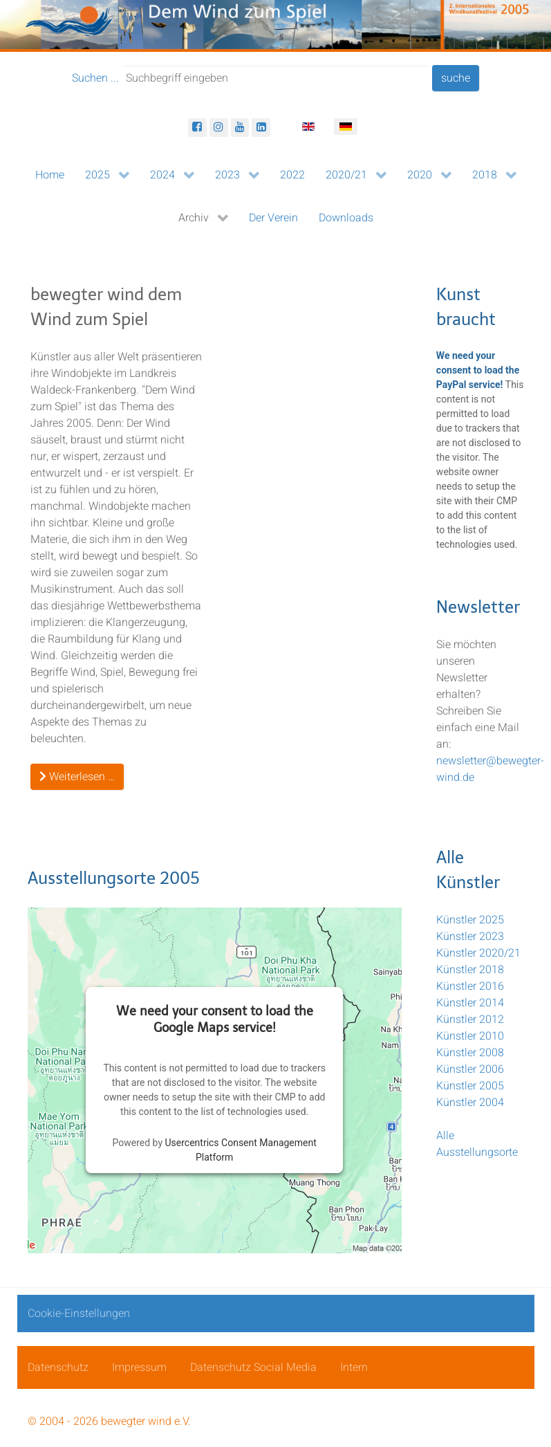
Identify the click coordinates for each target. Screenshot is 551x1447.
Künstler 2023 (470, 936)
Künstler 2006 (470, 1069)
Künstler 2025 (470, 920)
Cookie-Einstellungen (79, 1313)
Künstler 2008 (470, 1052)
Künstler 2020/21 (478, 953)
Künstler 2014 (470, 1003)
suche (455, 78)
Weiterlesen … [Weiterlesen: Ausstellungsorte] (77, 776)
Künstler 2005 (470, 1086)
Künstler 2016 (470, 986)
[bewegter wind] (275, 25)
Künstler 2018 (470, 969)
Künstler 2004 (470, 1102)
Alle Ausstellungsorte (477, 1144)
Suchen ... (95, 78)
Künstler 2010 (470, 1036)
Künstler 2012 (470, 1019)
